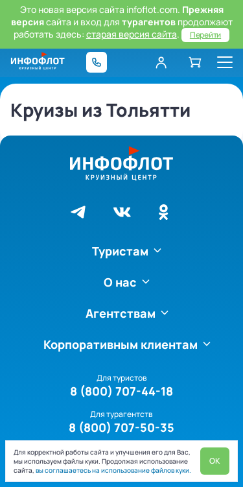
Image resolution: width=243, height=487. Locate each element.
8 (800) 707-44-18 (121, 391)
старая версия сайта (131, 34)
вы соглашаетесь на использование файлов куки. (112, 470)
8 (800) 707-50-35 (121, 427)
